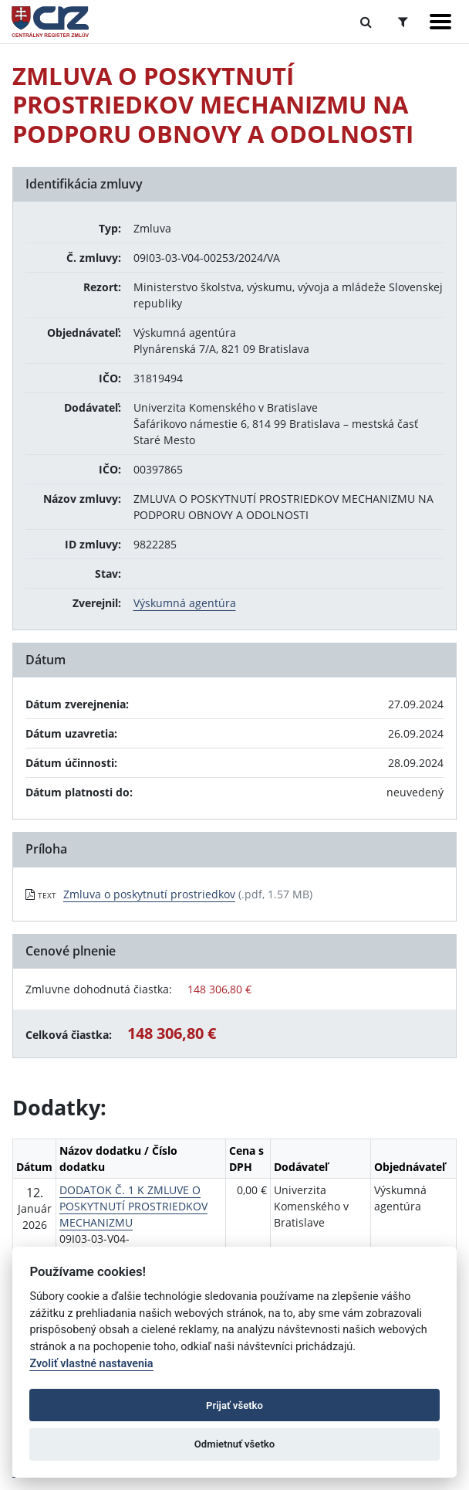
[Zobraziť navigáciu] (440, 21)
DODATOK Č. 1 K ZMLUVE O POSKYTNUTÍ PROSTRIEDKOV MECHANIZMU (133, 1206)
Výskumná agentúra (184, 603)
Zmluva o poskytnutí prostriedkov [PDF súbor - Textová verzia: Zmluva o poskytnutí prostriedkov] (149, 894)
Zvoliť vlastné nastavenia (91, 1363)
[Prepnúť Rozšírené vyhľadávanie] (403, 21)
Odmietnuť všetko (234, 1444)
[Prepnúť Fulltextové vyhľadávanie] (366, 21)
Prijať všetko (234, 1405)
